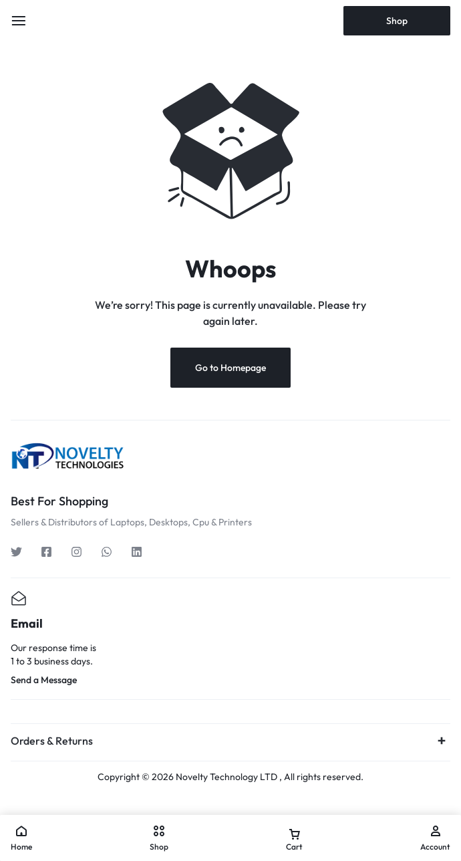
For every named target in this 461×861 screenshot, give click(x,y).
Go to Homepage (230, 368)
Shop (397, 21)
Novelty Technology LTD (226, 777)
